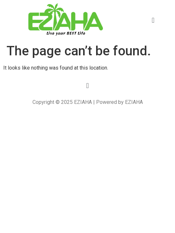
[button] (153, 20)
